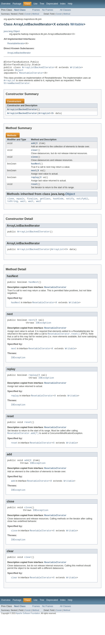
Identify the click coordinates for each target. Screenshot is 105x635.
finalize (32, 205)
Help (70, 3)
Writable (77, 24)
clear (34, 154)
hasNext (35, 168)
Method (35, 14)
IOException (43, 332)
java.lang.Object (12, 31)
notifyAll (82, 205)
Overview (5, 3)
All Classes (65, 10)
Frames (36, 10)
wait (23, 208)
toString (12, 208)
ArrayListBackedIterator (19, 53)
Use (35, 3)
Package (17, 3)
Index (63, 3)
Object (19, 72)
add (33, 147)
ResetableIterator (15, 43)
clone (10, 205)
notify (70, 205)
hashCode (58, 205)
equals (20, 205)
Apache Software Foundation (28, 632)
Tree (42, 3)
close (34, 161)
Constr (28, 14)
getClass (45, 205)
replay (35, 183)
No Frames (47, 10)
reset (34, 190)
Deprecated (52, 3)
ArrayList (44, 116)
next (33, 175)
